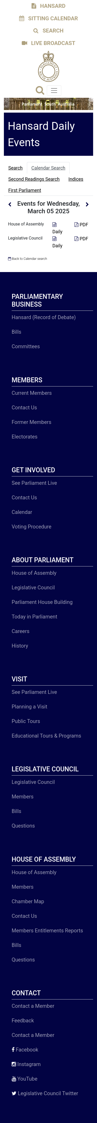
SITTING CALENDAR (48, 18)
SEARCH (48, 31)
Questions (23, 826)
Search (15, 168)
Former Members (31, 422)
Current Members (32, 393)
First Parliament (24, 190)
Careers (20, 631)
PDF (81, 224)
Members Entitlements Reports (47, 930)
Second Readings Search (34, 179)
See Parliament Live (34, 483)
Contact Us (24, 407)
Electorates (25, 437)
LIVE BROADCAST (48, 43)
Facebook (25, 1050)
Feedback (23, 1020)
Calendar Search (48, 168)
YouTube (25, 1079)
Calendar (22, 512)
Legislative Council (25, 238)
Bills (16, 332)
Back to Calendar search (27, 259)
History (20, 646)
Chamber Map (28, 901)
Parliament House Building (42, 602)
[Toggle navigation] (54, 90)
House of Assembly (26, 224)
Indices (76, 179)
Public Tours (26, 721)
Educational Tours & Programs (46, 736)
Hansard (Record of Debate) (44, 317)
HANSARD (48, 6)
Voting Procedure (31, 527)
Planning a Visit (29, 707)
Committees (26, 346)
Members (23, 796)
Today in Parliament (34, 617)
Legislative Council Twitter (45, 1093)
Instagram (26, 1064)
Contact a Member (33, 1006)
